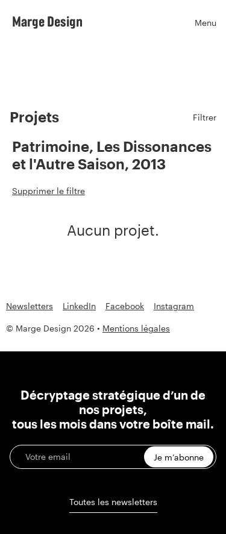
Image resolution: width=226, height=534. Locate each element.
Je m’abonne (179, 457)
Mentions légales (136, 328)
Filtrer (204, 117)
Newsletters (29, 306)
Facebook (124, 306)
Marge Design (47, 21)
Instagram (174, 306)
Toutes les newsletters (113, 502)
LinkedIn (79, 306)
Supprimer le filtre (48, 191)
